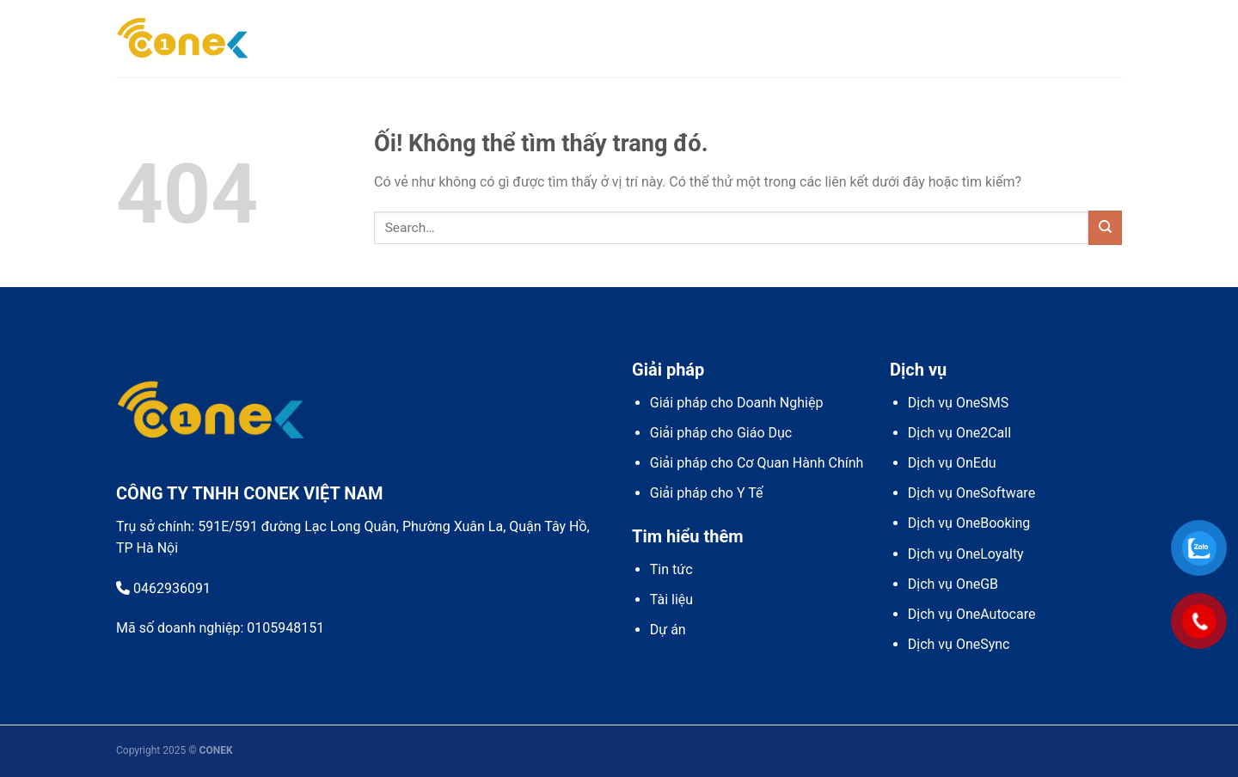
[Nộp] (1105, 227)
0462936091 (163, 588)
